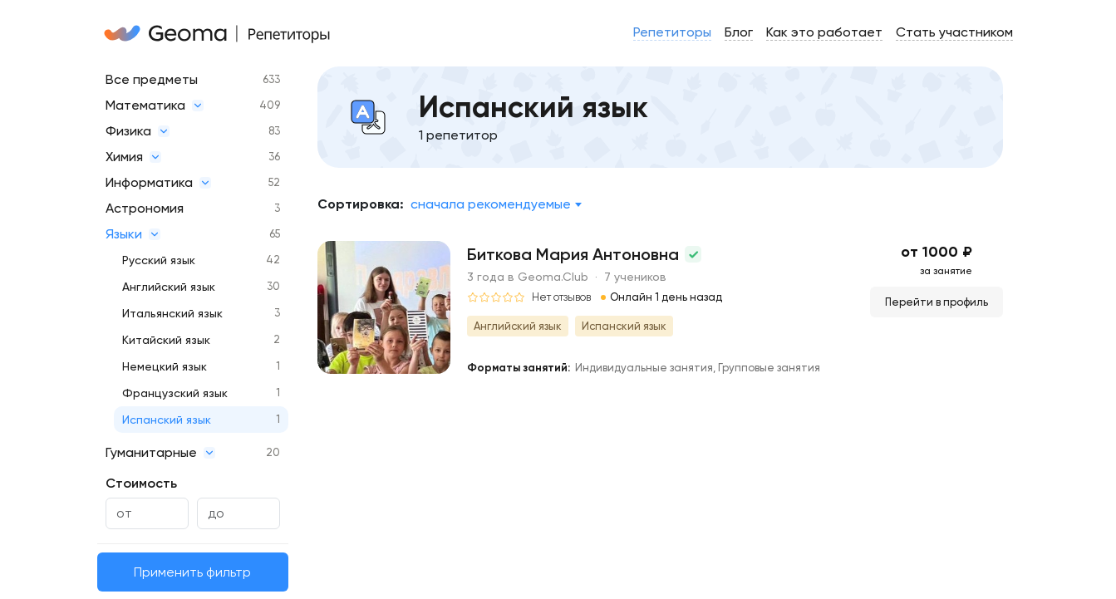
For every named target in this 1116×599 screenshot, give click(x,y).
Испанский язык (166, 419)
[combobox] (495, 204)
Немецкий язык (164, 366)
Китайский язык (166, 339)
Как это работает (824, 32)
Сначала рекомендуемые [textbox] (491, 204)
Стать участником (954, 32)
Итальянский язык (172, 313)
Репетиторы (672, 32)
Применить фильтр (192, 572)
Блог (739, 32)
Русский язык (158, 260)
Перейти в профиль (936, 302)
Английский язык (168, 286)
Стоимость (141, 483)
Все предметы (152, 79)
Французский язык (175, 393)
